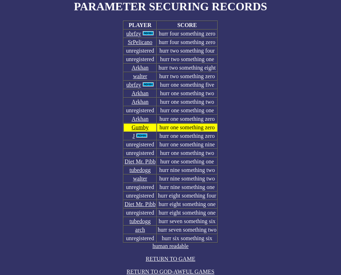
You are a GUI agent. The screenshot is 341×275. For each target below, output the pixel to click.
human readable (170, 246)
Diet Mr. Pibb (140, 161)
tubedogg (140, 170)
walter (140, 76)
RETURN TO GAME (170, 259)
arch (140, 230)
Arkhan (140, 68)
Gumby (140, 127)
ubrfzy (133, 34)
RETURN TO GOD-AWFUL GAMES (170, 272)
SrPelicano (140, 42)
